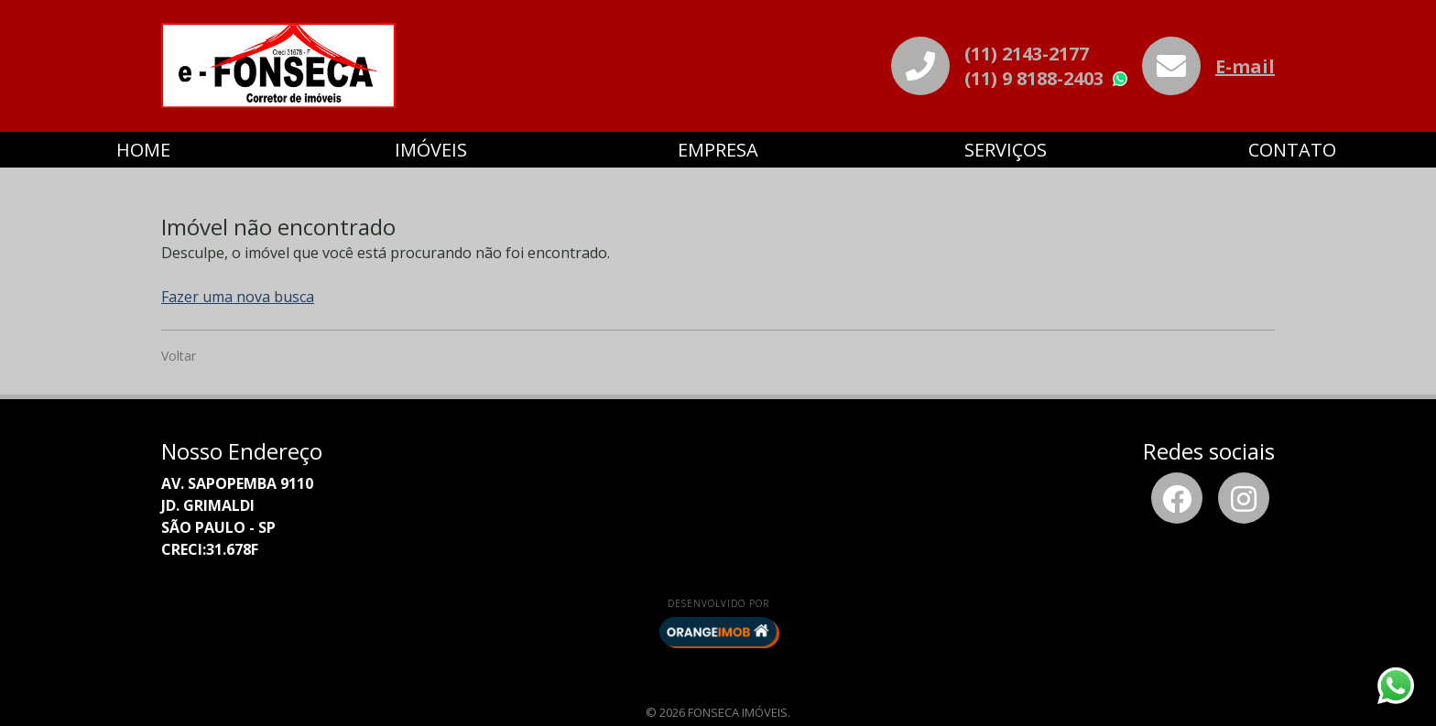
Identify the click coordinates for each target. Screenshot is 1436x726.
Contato (1292, 149)
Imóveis (431, 149)
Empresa (718, 149)
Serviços (1005, 149)
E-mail (1245, 66)
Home (143, 149)
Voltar (178, 355)
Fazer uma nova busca (237, 297)
